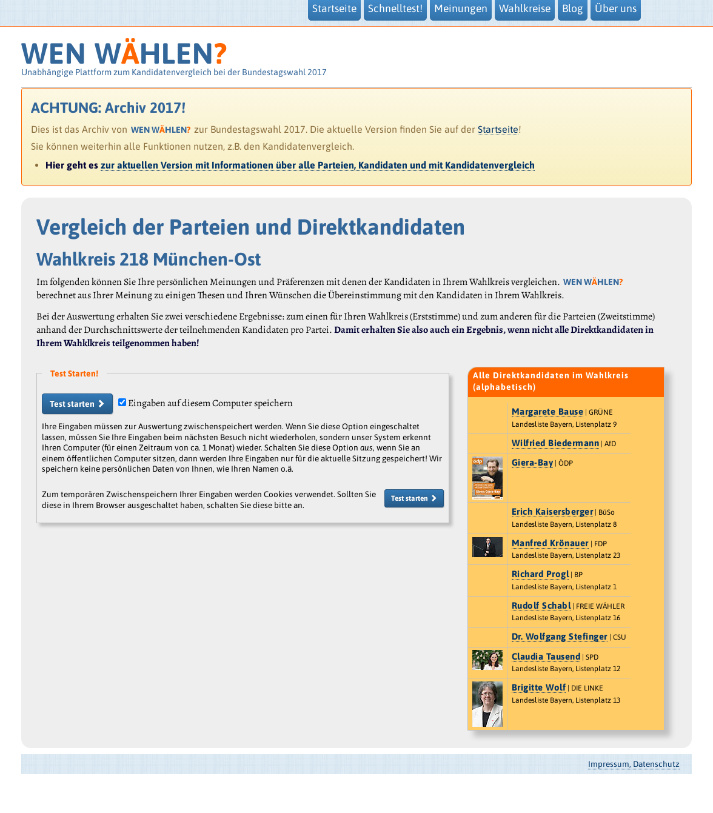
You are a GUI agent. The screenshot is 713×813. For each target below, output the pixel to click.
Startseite (498, 129)
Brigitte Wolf (539, 687)
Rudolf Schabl (541, 605)
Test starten (77, 404)
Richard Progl (540, 574)
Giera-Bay (533, 462)
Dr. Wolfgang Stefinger (560, 636)
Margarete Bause (548, 411)
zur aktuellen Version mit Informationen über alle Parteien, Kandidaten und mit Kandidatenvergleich (318, 164)
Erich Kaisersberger (553, 511)
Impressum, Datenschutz (634, 764)
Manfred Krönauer (550, 543)
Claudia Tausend (546, 656)
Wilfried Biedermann (556, 443)
